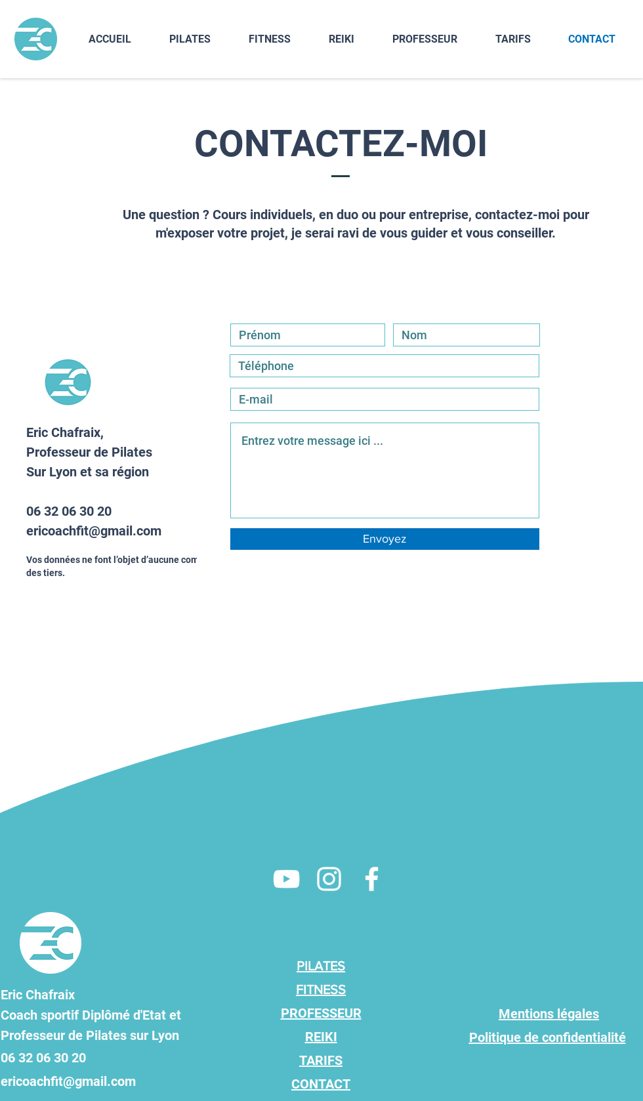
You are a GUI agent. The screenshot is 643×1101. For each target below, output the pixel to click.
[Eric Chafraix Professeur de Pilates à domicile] (286, 879)
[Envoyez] (384, 539)
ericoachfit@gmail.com (93, 531)
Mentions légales (549, 1014)
